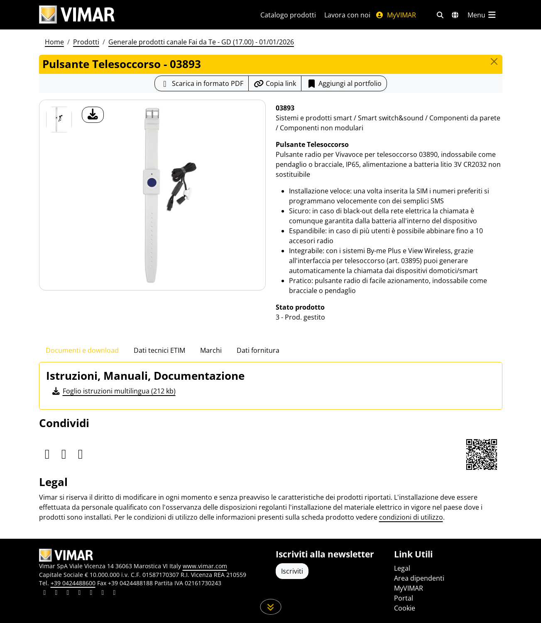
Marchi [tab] (211, 350)
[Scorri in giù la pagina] (270, 607)
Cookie (404, 608)
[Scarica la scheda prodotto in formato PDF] (201, 83)
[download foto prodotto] (93, 115)
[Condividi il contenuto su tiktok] (114, 593)
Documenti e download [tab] (82, 350)
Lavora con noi (347, 15)
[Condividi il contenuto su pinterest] (68, 593)
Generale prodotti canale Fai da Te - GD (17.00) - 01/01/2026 (201, 41)
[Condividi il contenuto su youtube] (91, 593)
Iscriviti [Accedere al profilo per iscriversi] (292, 571)
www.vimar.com (205, 566)
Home (54, 41)
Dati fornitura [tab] (258, 350)
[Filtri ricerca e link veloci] (440, 15)
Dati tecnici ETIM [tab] (159, 350)
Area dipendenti (419, 578)
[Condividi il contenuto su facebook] (56, 593)
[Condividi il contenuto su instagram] (80, 593)
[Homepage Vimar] (77, 14)
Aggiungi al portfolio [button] (344, 83)
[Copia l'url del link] (274, 83)
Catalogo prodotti (288, 15)
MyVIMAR (395, 15)
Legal (402, 568)
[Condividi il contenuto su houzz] (103, 593)
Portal (403, 598)
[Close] (494, 61)
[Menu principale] (482, 15)
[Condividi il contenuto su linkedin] (45, 593)
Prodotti (86, 41)
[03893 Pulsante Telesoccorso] (59, 119)
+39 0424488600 (73, 583)
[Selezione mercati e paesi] (455, 15)
